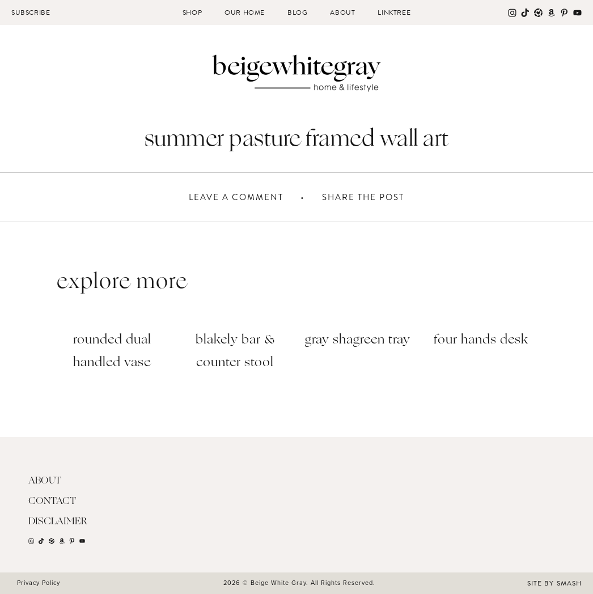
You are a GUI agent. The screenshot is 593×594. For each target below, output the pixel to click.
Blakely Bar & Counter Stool (235, 351)
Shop (192, 12)
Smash (569, 583)
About (342, 12)
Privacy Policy (38, 582)
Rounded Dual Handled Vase (112, 351)
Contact (52, 501)
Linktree (394, 12)
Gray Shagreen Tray (357, 340)
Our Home (245, 12)
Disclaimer (57, 521)
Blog (297, 12)
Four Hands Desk (481, 340)
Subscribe (30, 12)
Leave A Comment (236, 197)
